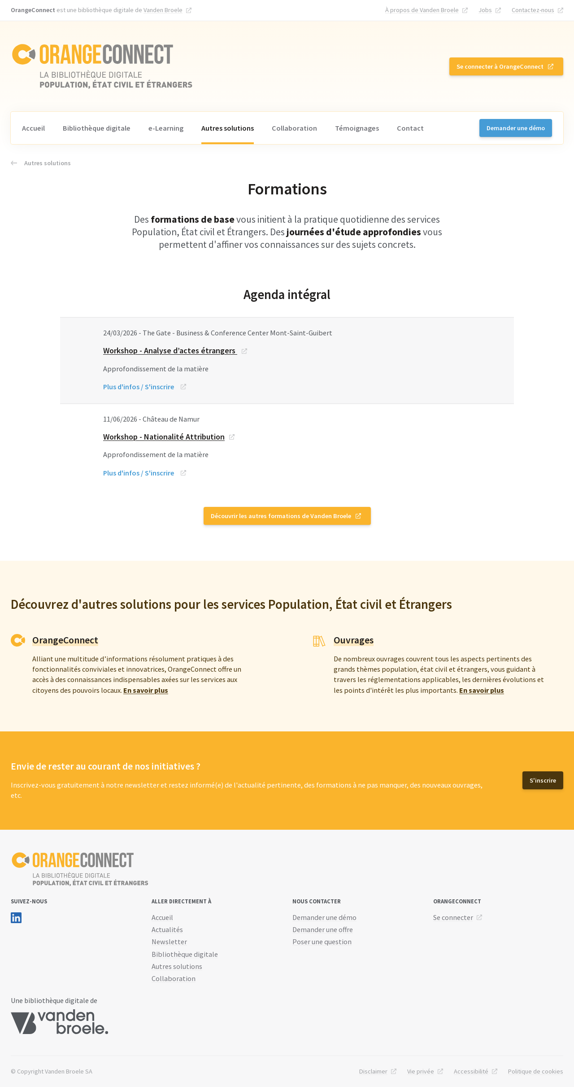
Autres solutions (227, 127)
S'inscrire (543, 780)
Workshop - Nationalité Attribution (164, 436)
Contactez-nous (533, 10)
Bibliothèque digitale (96, 127)
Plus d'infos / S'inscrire (138, 386)
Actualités (167, 929)
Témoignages (357, 127)
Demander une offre (322, 929)
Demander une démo (516, 128)
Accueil (33, 127)
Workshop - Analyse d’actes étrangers (170, 350)
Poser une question (322, 941)
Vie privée (420, 1071)
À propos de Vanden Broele (422, 10)
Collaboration (294, 127)
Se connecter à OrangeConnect (500, 66)
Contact (410, 127)
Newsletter (169, 941)
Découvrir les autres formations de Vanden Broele (281, 516)
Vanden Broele (163, 10)
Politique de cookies (535, 1071)
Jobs (485, 10)
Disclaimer (373, 1071)
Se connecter (453, 917)
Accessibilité (471, 1071)
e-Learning (165, 127)
